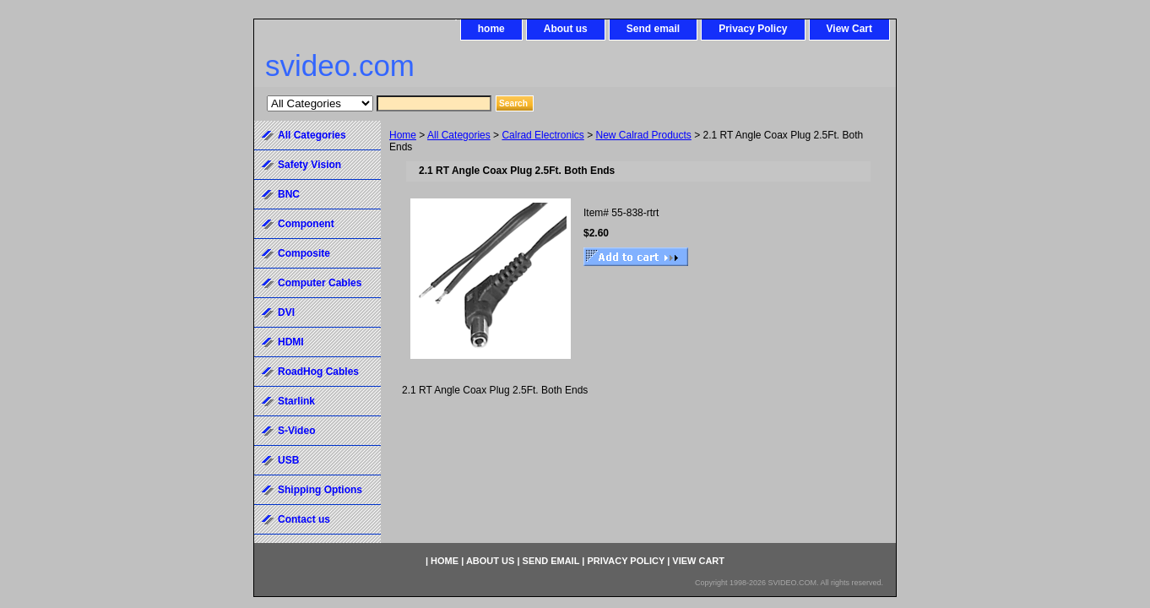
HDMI (291, 342)
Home (402, 135)
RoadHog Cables (318, 371)
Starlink (296, 401)
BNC (289, 194)
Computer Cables (319, 283)
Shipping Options (320, 490)
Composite (304, 253)
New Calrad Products (643, 135)
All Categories (459, 135)
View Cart (849, 29)
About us (566, 29)
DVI (286, 312)
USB (288, 460)
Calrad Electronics (542, 135)
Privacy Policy (753, 29)
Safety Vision (309, 165)
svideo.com (340, 65)
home (491, 29)
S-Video (296, 431)
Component (306, 224)
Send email (653, 29)
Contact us (304, 519)
